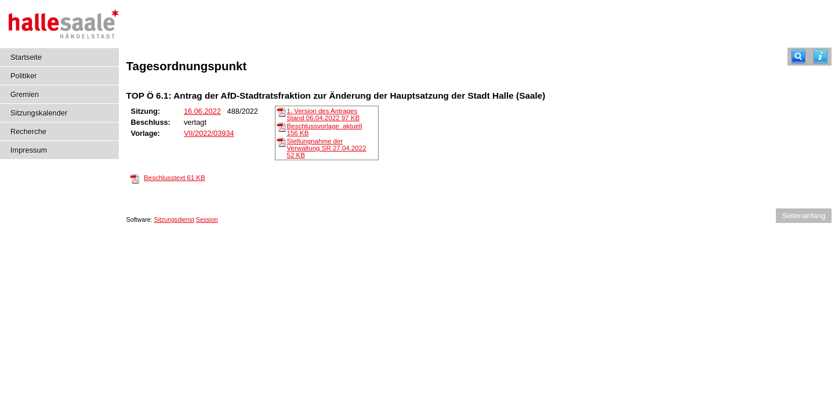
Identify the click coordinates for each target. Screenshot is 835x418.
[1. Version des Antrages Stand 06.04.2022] (281, 111)
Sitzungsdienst (174, 219)
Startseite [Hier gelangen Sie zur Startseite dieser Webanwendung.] (26, 57)
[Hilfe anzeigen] (820, 57)
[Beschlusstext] (134, 178)
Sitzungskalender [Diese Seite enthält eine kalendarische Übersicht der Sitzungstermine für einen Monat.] (38, 113)
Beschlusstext (174, 177)
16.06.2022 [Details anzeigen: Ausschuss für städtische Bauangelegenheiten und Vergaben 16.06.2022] (202, 111)
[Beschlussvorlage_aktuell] (281, 126)
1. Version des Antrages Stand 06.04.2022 (323, 114)
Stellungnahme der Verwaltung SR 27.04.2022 (326, 148)
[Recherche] (798, 57)
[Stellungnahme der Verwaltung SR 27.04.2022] (281, 141)
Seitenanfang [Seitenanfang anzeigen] (803, 215)
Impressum (28, 150)
